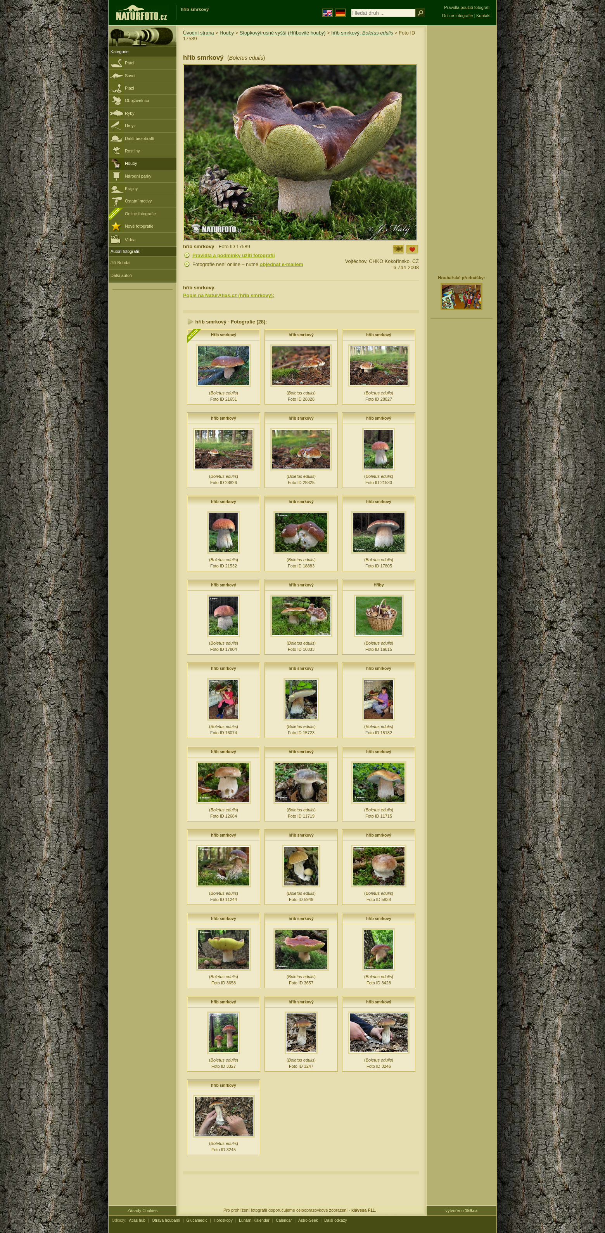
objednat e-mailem (281, 264)
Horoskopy (223, 1220)
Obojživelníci (137, 100)
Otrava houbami (166, 1220)
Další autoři (121, 275)
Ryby (130, 113)
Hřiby (378, 585)
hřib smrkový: (362, 33)
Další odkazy (335, 1220)
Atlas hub (137, 1220)
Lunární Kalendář (254, 1220)
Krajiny (131, 188)
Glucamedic (197, 1220)
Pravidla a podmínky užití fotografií (233, 255)
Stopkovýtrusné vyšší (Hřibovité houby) (283, 33)
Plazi (129, 88)
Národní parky (138, 176)
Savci (130, 75)
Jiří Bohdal (120, 262)
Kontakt (483, 15)
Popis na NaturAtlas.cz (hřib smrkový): (228, 295)
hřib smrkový (301, 335)
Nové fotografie (139, 226)
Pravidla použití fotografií (467, 7)
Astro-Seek (308, 1220)
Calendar (284, 1220)
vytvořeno (462, 1210)
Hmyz (130, 125)
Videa (123, 239)
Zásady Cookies (143, 1210)
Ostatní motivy (138, 201)
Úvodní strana (198, 33)
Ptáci (129, 63)
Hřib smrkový (223, 335)
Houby (131, 163)
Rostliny (132, 151)
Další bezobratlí (139, 138)
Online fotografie (140, 213)
